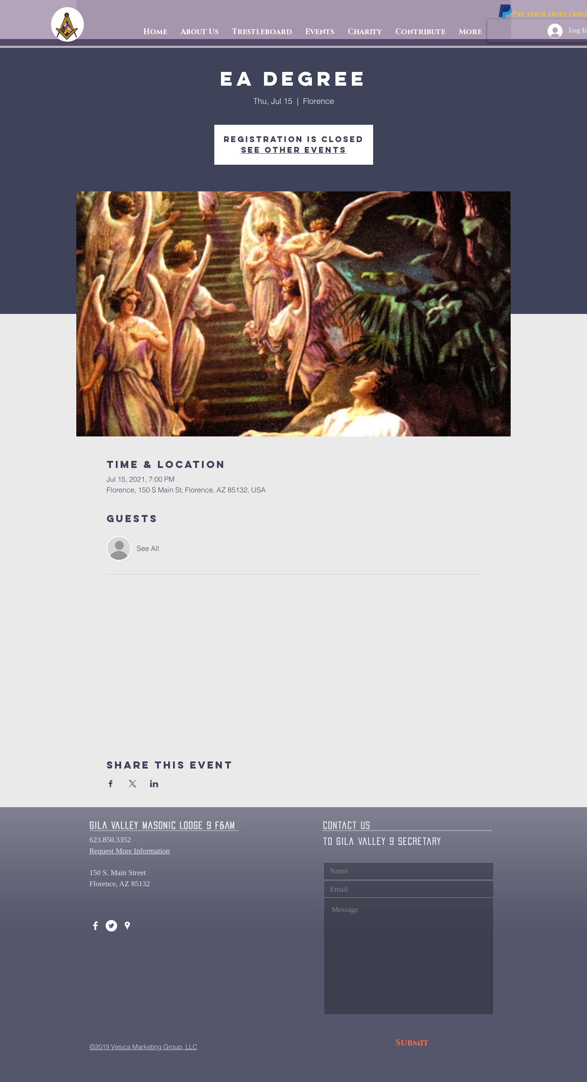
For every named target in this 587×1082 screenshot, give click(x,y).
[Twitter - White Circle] (111, 925)
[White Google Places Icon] (127, 925)
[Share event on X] (132, 783)
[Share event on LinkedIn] (154, 783)
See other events (294, 150)
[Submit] (412, 1043)
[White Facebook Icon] (95, 925)
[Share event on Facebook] (110, 783)
